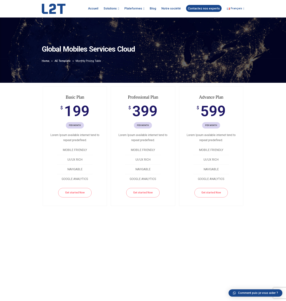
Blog (153, 8)
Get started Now (75, 192)
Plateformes (133, 8)
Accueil (93, 8)
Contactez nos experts (204, 8)
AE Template (63, 61)
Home (45, 61)
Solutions (110, 8)
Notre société (171, 8)
